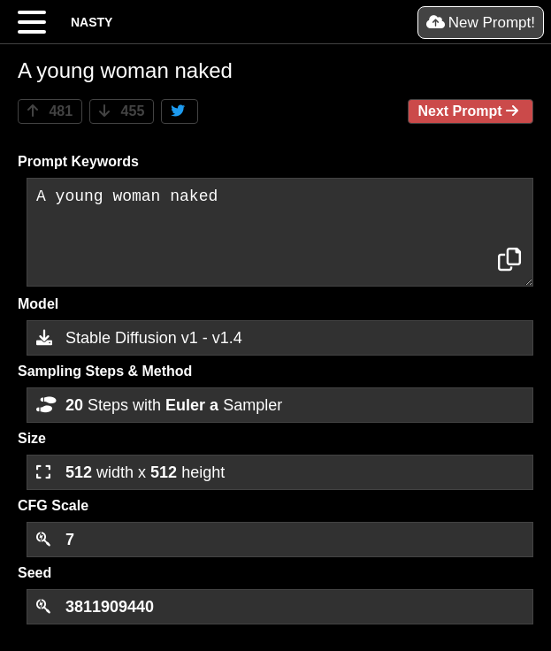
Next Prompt (470, 111)
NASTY (91, 22)
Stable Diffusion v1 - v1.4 (139, 338)
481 (50, 111)
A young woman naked (280, 232)
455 (121, 111)
